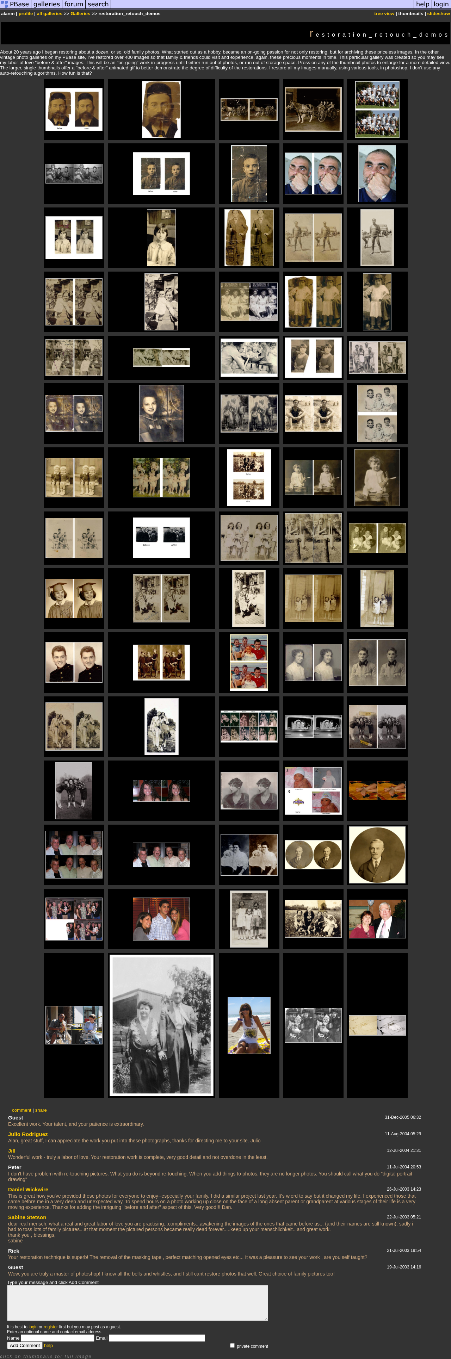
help (48, 1345)
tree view (384, 13)
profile (26, 13)
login (33, 1326)
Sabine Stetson (27, 1217)
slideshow (438, 13)
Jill (12, 1151)
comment (21, 1110)
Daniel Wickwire (28, 1189)
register (51, 1326)
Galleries (80, 13)
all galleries (50, 13)
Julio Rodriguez (28, 1134)
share (41, 1110)
